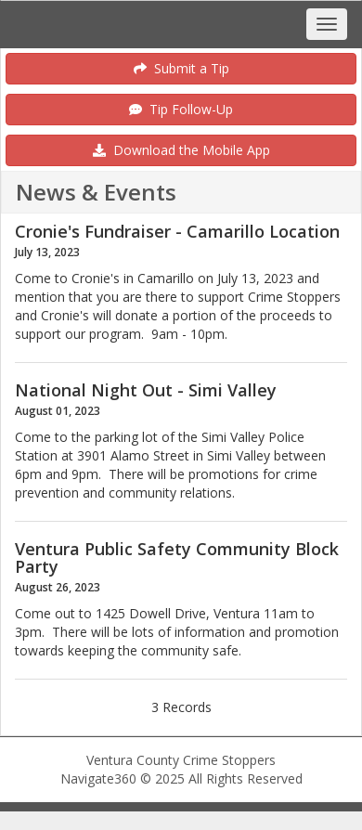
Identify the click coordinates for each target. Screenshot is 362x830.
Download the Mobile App (181, 150)
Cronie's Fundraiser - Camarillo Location (177, 231)
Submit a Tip (181, 68)
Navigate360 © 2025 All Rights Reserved (181, 778)
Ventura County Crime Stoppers (181, 760)
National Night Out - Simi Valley (146, 390)
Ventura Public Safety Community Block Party (177, 558)
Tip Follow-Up (181, 109)
